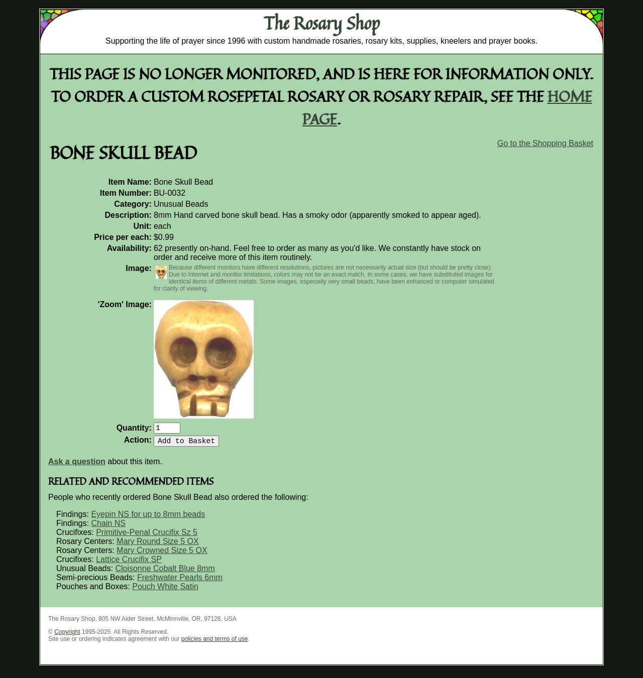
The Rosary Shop (322, 23)
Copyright (67, 635)
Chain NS (108, 527)
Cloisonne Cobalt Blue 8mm (165, 572)
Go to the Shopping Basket (545, 143)
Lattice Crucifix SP (129, 563)
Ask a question (76, 465)
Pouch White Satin (165, 590)
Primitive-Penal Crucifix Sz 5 (146, 536)
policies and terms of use (214, 642)
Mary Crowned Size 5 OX (162, 554)
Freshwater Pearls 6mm (180, 581)
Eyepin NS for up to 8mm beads (148, 518)
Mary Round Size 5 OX (158, 545)
